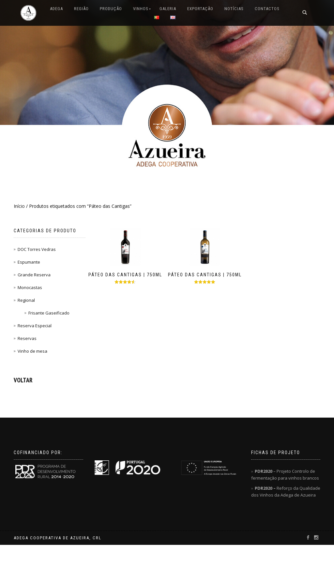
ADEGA (56, 8)
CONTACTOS (267, 8)
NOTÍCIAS (234, 8)
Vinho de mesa (32, 351)
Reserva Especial (35, 326)
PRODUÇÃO (111, 8)
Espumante (29, 262)
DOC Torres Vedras (37, 249)
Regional (26, 300)
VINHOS (140, 8)
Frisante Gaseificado (48, 313)
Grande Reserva (34, 275)
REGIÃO (81, 8)
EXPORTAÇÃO (200, 8)
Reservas (27, 338)
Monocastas (30, 287)
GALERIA (167, 8)
